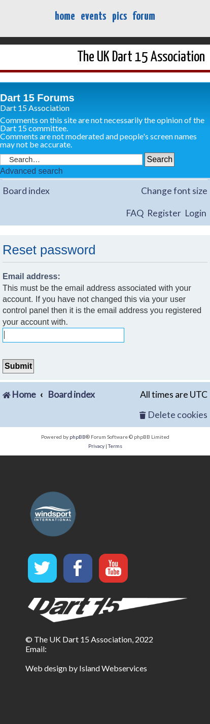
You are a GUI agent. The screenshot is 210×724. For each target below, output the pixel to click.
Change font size (174, 190)
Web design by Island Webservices (86, 668)
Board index (26, 190)
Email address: (31, 276)
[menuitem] (173, 415)
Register (164, 213)
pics (119, 16)
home (65, 16)
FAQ (135, 213)
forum (143, 16)
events (93, 16)
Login (195, 213)
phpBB (77, 437)
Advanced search (31, 171)
